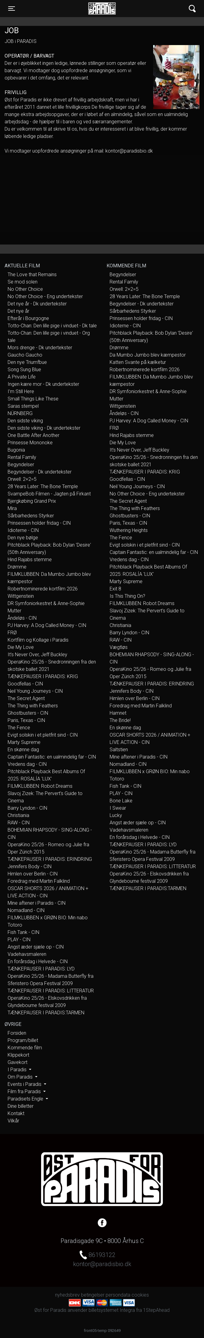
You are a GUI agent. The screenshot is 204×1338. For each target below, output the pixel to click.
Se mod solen (22, 282)
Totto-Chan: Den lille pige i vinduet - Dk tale (52, 326)
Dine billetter (20, 1106)
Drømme (17, 567)
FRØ (12, 633)
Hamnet (118, 713)
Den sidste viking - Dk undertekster (44, 428)
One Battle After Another (33, 435)
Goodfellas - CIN (25, 684)
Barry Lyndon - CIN (27, 808)
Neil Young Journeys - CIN (35, 691)
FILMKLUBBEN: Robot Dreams (40, 786)
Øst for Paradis (102, 8)
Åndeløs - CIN (22, 618)
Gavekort (17, 1062)
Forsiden (17, 1033)
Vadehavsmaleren (27, 954)
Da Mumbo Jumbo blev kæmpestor (148, 355)
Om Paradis (21, 1077)
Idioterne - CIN (23, 530)
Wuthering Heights (129, 530)
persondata (118, 1295)
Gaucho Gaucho (25, 355)
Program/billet (23, 1040)
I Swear (118, 808)
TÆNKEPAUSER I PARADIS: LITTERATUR (51, 991)
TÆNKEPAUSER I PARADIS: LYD (41, 969)
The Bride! (120, 720)
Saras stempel (23, 406)
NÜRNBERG (20, 413)
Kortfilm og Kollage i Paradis (38, 640)
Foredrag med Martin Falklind (39, 881)
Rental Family (22, 457)
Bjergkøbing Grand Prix (32, 501)
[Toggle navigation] (12, 8)
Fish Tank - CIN (23, 932)
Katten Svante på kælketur (138, 362)
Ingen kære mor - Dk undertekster (43, 384)
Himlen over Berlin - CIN (33, 874)
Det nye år (18, 311)
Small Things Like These (33, 399)
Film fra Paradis (25, 1091)
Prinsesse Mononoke (30, 442)
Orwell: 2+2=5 (22, 479)
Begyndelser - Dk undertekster (40, 472)
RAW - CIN (19, 823)
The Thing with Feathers (33, 706)
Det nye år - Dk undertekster (37, 304)
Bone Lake (121, 801)
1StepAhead (156, 1310)
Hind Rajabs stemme (30, 559)
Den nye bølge (23, 537)
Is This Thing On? (127, 596)
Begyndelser (21, 464)
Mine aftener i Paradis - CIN (36, 903)
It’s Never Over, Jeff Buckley (37, 654)
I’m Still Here (21, 391)
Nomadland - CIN (26, 910)
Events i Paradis (25, 1084)
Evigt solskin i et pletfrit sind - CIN (43, 735)
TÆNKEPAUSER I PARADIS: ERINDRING (50, 859)
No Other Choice (25, 289)
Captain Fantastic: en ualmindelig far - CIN (52, 757)
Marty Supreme (24, 742)
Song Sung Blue (24, 369)
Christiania (18, 815)
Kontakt (16, 1113)
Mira (12, 508)
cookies (140, 1295)
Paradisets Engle (26, 1099)
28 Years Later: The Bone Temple (43, 486)
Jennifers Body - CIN (29, 866)
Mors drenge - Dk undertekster (40, 347)
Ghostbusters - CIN (28, 713)
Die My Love (21, 647)
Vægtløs (119, 647)
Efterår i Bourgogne (28, 318)
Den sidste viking (25, 421)
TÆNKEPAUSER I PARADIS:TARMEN (46, 1013)
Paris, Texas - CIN (26, 720)
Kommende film (25, 1048)
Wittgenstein (21, 596)
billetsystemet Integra (112, 1310)
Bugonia (16, 450)
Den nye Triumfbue (27, 362)
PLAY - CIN (19, 939)
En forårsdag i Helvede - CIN (38, 961)
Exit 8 (115, 589)
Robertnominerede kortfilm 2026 (43, 589)
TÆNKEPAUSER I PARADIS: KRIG (43, 676)
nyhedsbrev (67, 1295)
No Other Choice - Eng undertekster (45, 296)
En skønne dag (23, 749)
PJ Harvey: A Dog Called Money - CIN (47, 625)
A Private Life (22, 377)
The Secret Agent (26, 698)
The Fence (19, 728)
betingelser (92, 1295)
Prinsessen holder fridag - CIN (39, 523)
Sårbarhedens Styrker (31, 516)
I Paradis (18, 1069)
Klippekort (18, 1055)
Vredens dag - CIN (27, 764)
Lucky (116, 815)
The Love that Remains (32, 274)
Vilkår (13, 1121)
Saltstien (119, 749)
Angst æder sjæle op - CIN (36, 947)
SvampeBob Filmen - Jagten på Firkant (49, 494)
